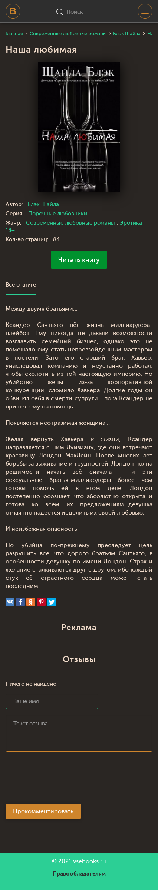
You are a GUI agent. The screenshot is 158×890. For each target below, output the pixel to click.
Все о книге (21, 285)
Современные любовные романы (71, 223)
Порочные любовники (57, 214)
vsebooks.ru (89, 861)
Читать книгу (79, 260)
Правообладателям (79, 873)
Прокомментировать (43, 811)
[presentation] (62, 779)
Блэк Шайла (43, 204)
